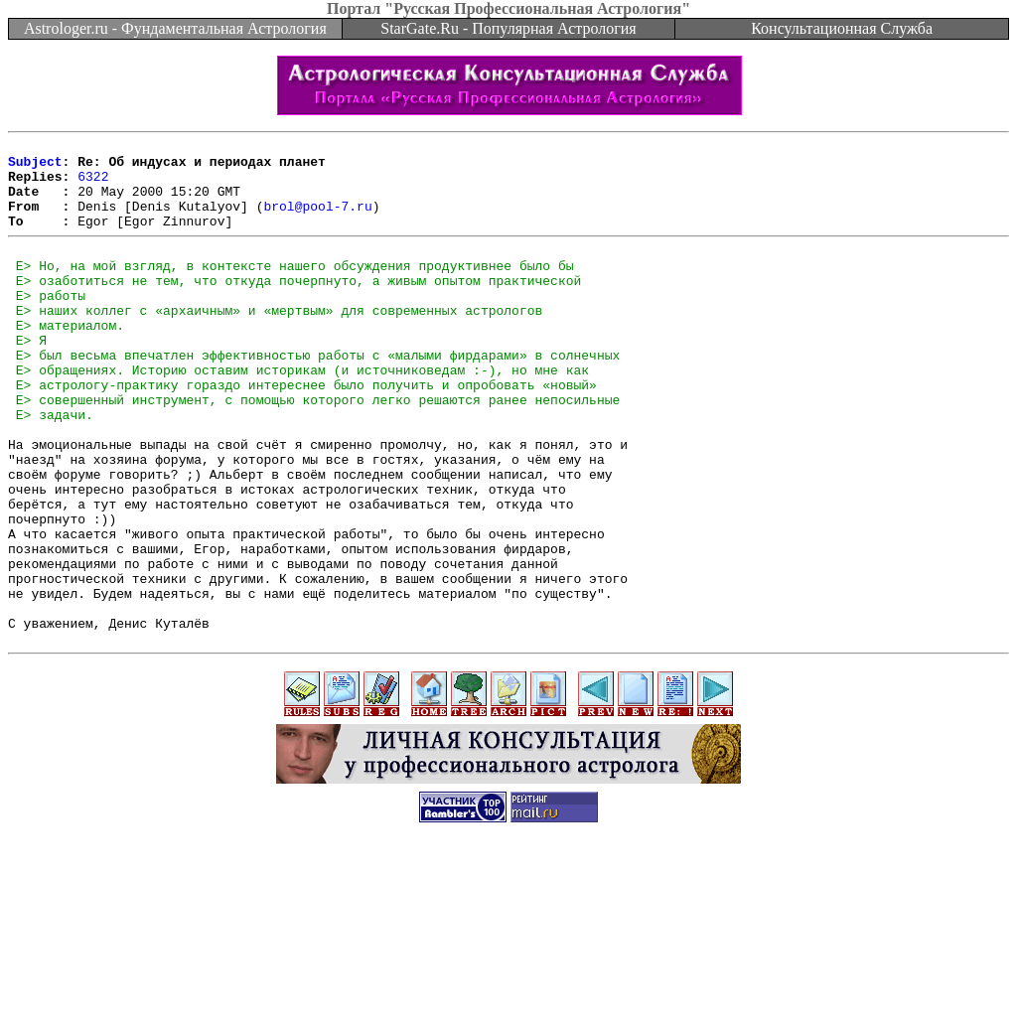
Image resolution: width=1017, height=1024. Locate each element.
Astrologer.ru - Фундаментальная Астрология (175, 28)
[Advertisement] (508, 979)
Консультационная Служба (842, 28)
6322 (92, 185)
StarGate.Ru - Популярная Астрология (508, 28)
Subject (35, 167)
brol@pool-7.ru (317, 220)
